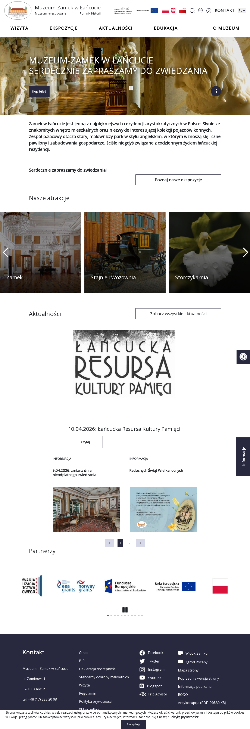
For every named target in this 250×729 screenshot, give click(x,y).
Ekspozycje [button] (64, 28)
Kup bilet (39, 91)
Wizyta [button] (19, 28)
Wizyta (84, 685)
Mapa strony (188, 670)
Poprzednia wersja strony (198, 678)
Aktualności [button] (116, 28)
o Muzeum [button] (226, 28)
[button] (245, 252)
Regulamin (87, 693)
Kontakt (225, 10)
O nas (83, 652)
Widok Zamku (192, 652)
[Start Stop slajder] (131, 87)
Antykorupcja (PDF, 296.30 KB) (202, 702)
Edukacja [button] (166, 28)
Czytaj (85, 442)
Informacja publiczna (195, 686)
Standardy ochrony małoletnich (104, 676)
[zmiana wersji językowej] (242, 10)
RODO (183, 694)
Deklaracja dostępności (97, 668)
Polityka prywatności (95, 701)
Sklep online (89, 709)
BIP (82, 660)
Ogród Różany (192, 661)
